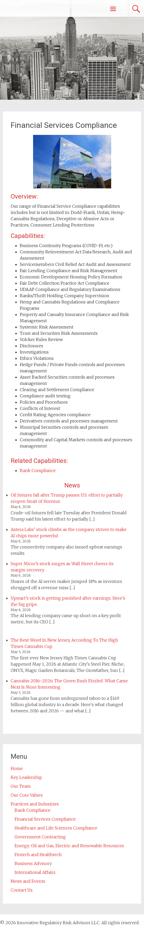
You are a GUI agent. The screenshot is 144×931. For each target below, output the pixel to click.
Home (17, 768)
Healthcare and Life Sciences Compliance (56, 828)
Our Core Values (27, 795)
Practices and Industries (35, 804)
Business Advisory (33, 863)
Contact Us (22, 890)
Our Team (21, 786)
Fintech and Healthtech (38, 854)
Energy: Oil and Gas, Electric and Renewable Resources (69, 845)
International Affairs (35, 872)
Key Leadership (26, 777)
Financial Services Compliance (45, 819)
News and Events (28, 881)
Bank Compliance (38, 470)
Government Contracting (40, 836)
